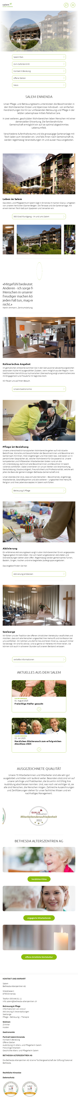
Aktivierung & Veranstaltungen (16, 1011)
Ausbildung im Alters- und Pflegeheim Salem (22, 1045)
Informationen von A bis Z (14, 1008)
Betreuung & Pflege (11, 1006)
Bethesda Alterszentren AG (17, 1055)
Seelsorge (7, 1014)
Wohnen (6, 1021)
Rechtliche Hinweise (12, 1072)
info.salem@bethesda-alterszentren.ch (20, 1001)
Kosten (6, 1027)
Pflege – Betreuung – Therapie (16, 1017)
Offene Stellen (9, 1042)
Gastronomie (9, 1032)
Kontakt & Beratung (11, 1039)
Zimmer (6, 1024)
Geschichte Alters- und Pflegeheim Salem (20, 1050)
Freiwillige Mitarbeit (11, 1047)
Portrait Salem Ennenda (14, 1037)
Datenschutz (8, 1077)
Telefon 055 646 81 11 (12, 998)
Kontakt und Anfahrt (14, 978)
